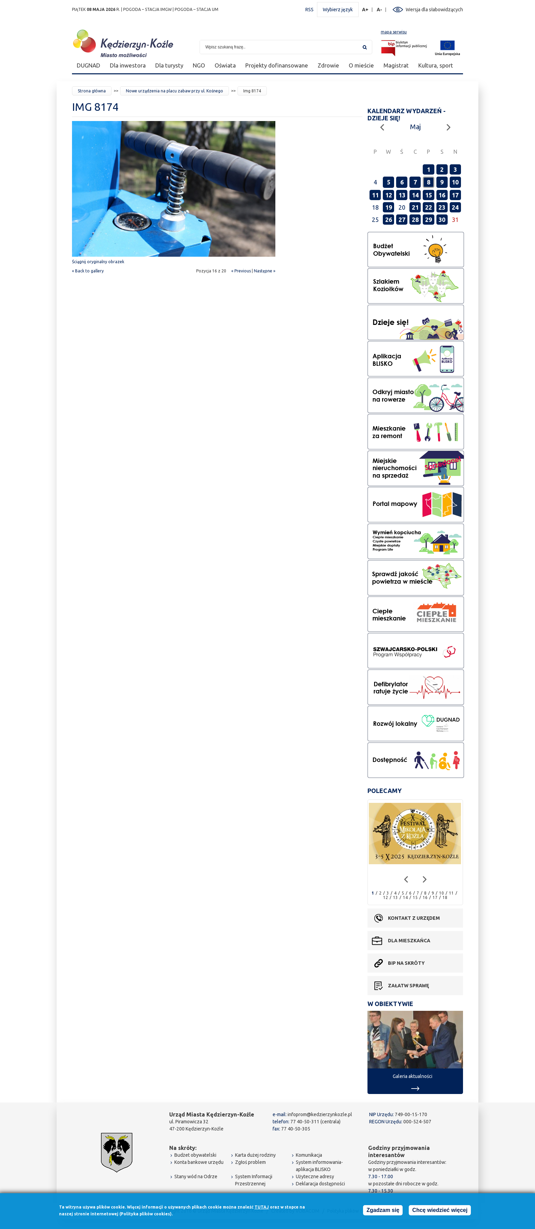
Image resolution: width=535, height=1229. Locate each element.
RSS (309, 9)
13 (402, 195)
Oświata (225, 65)
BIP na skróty (406, 963)
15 (428, 195)
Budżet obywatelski (195, 1155)
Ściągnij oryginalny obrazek (98, 261)
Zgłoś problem (250, 1162)
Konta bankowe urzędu (198, 1162)
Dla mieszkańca (409, 940)
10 (455, 182)
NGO (199, 65)
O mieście (361, 65)
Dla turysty (169, 65)
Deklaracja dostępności (320, 1183)
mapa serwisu (394, 32)
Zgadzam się (382, 1211)
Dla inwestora (128, 65)
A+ (365, 10)
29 (428, 219)
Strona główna (92, 91)
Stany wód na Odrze (195, 1176)
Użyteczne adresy (315, 1176)
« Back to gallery (88, 271)
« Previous (241, 271)
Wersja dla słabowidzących (434, 9)
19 (388, 207)
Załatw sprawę (408, 985)
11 (375, 195)
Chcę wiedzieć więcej (439, 1211)
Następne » (264, 271)
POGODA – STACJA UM (196, 9)
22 (428, 207)
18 (445, 897)
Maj (415, 127)
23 (441, 207)
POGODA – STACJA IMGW (147, 9)
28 (415, 219)
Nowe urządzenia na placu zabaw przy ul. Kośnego (174, 91)
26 (388, 219)
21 (415, 207)
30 (441, 219)
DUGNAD (88, 65)
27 (402, 219)
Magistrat (396, 65)
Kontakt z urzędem (414, 918)
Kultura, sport (435, 65)
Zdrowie (328, 65)
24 (455, 207)
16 (441, 195)
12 (388, 195)
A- (379, 10)
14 (415, 195)
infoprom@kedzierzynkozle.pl (320, 1114)
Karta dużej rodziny (255, 1155)
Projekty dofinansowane (276, 65)
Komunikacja (309, 1155)
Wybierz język (338, 9)
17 (455, 195)
